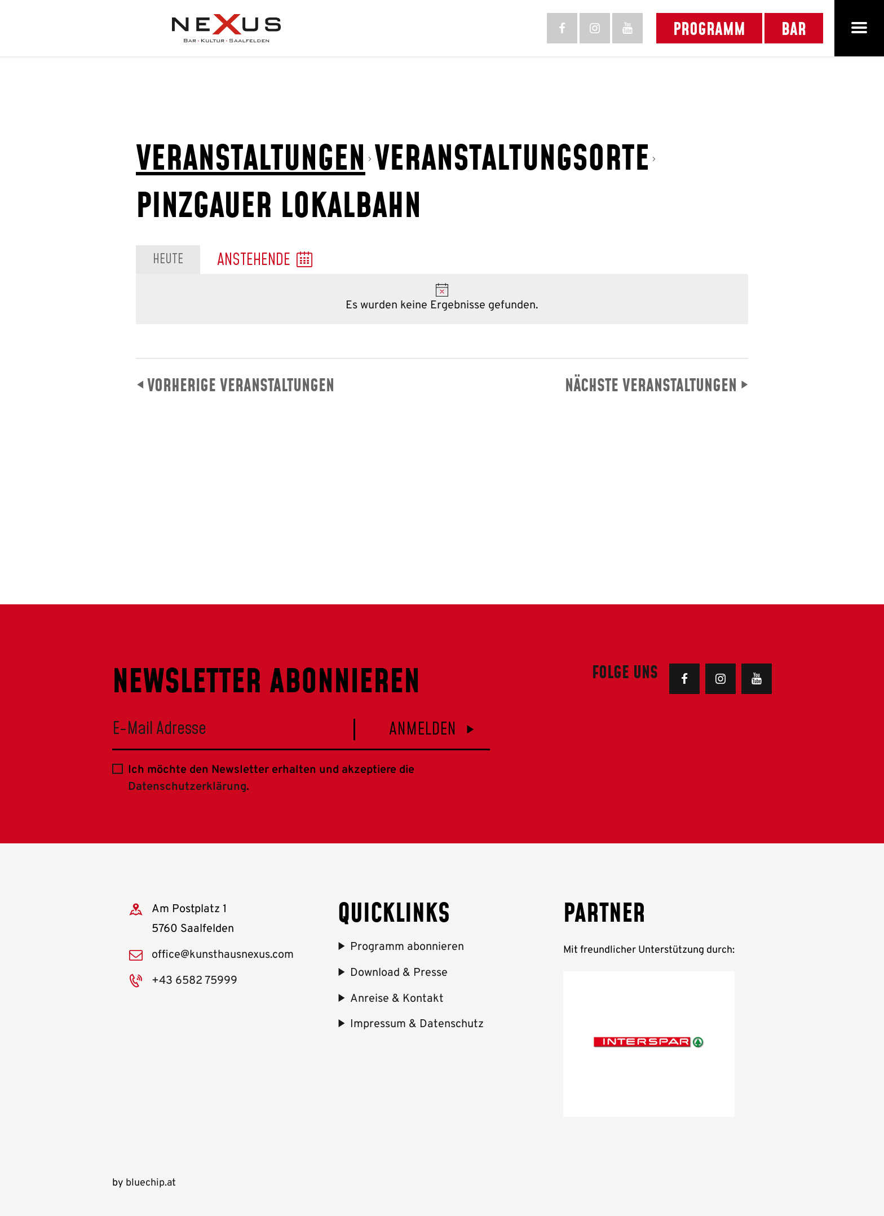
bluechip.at (151, 1183)
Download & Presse (399, 973)
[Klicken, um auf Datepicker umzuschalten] (264, 260)
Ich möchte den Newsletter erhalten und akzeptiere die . (271, 778)
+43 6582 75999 (194, 981)
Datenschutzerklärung (187, 787)
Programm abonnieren (407, 947)
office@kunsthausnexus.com (223, 955)
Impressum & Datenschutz (417, 1024)
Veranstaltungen (250, 156)
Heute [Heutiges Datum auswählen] (168, 259)
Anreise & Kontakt (397, 999)
